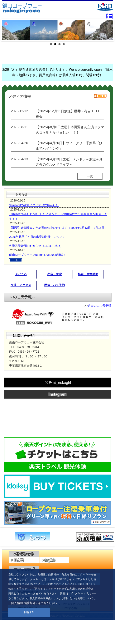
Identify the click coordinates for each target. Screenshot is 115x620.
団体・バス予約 (54, 285)
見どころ (21, 274)
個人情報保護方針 (23, 603)
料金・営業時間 (88, 274)
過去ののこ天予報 (99, 305)
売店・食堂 (54, 274)
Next (107, 30)
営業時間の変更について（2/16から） (34, 205)
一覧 (90, 176)
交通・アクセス (21, 285)
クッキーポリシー (83, 593)
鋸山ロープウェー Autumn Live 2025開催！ (37, 254)
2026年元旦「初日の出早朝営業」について (37, 236)
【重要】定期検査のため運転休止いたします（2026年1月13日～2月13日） (58, 227)
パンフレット (24, 554)
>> (108, 537)
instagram (57, 394)
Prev (7, 30)
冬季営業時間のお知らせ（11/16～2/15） (36, 245)
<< (6, 537)
